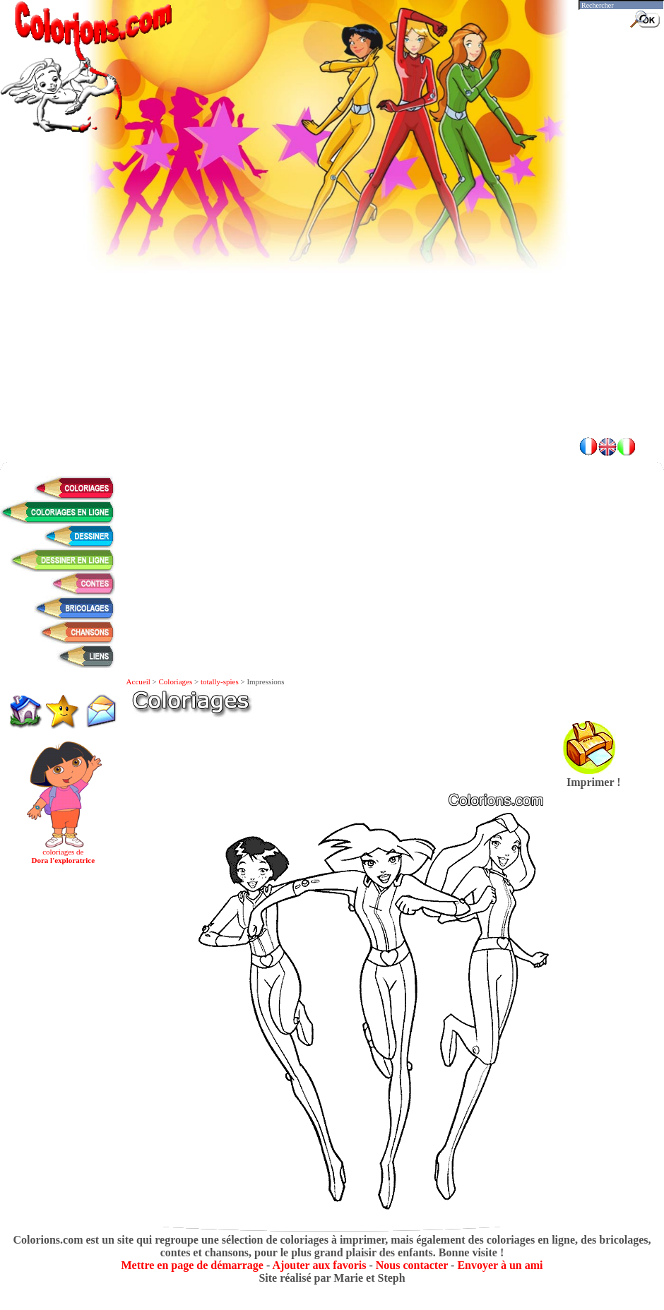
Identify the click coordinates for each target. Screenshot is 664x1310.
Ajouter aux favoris (319, 1265)
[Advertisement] (332, 325)
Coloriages (176, 681)
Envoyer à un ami (500, 1265)
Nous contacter (412, 1265)
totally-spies (220, 681)
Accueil (138, 681)
